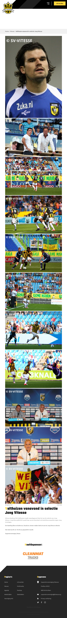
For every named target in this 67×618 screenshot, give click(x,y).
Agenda (6, 590)
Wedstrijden (8, 594)
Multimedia (20, 586)
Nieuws (12, 31)
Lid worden (59, 3)
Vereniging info (8, 598)
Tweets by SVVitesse (33, 607)
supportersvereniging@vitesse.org (51, 594)
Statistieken (20, 594)
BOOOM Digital (36, 614)
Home (7, 31)
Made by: (29, 614)
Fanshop (19, 590)
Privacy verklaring (46, 598)
